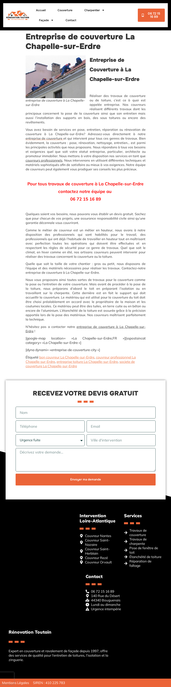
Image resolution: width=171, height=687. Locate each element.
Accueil (40, 10)
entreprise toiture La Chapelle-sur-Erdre (87, 361)
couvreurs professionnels (44, 160)
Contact (70, 20)
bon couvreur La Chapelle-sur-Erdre (66, 357)
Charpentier (94, 10)
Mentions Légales (15, 683)
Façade (46, 20)
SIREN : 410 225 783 (49, 683)
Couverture (64, 10)
